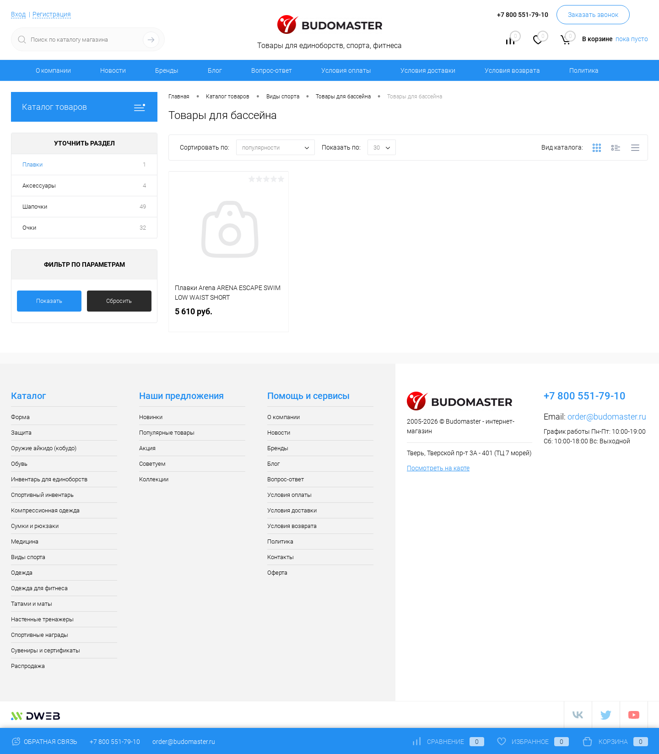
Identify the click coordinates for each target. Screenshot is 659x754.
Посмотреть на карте (438, 468)
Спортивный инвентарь (42, 494)
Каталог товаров (84, 107)
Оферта (277, 572)
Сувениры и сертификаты (45, 650)
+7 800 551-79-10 (115, 741)
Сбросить (119, 300)
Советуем (152, 463)
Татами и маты (31, 603)
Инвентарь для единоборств (49, 479)
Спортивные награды (39, 634)
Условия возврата (512, 70)
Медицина (24, 541)
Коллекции (153, 479)
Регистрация (51, 14)
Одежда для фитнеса (39, 588)
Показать (49, 300)
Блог (215, 70)
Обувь (19, 463)
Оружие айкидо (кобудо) (43, 448)
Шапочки (34, 206)
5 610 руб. (228, 318)
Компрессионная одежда (45, 510)
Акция (147, 448)
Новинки (150, 417)
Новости (113, 70)
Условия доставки (427, 70)
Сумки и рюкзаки (35, 525)
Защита (21, 432)
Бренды (166, 70)
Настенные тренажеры (42, 619)
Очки (29, 227)
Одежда (21, 572)
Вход (18, 14)
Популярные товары (166, 432)
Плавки (32, 164)
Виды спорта (28, 557)
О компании (53, 70)
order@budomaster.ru (606, 416)
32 (143, 227)
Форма (20, 417)
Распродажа (28, 665)
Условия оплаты (346, 70)
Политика (584, 70)
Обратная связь (44, 741)
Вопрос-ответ (271, 70)
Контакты (280, 557)
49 (143, 206)
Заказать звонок (593, 14)
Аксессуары (39, 185)
